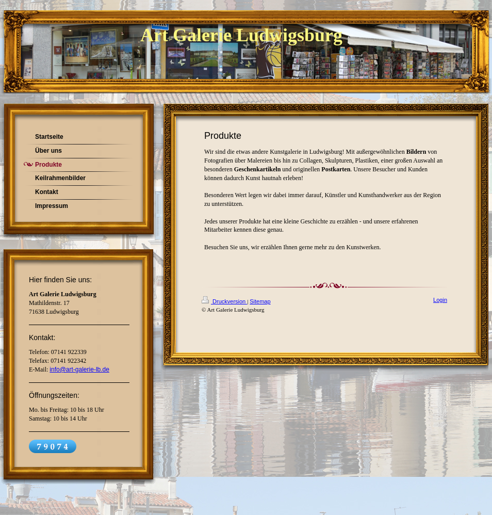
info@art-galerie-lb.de (79, 369)
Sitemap (260, 301)
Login (440, 300)
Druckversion (224, 301)
